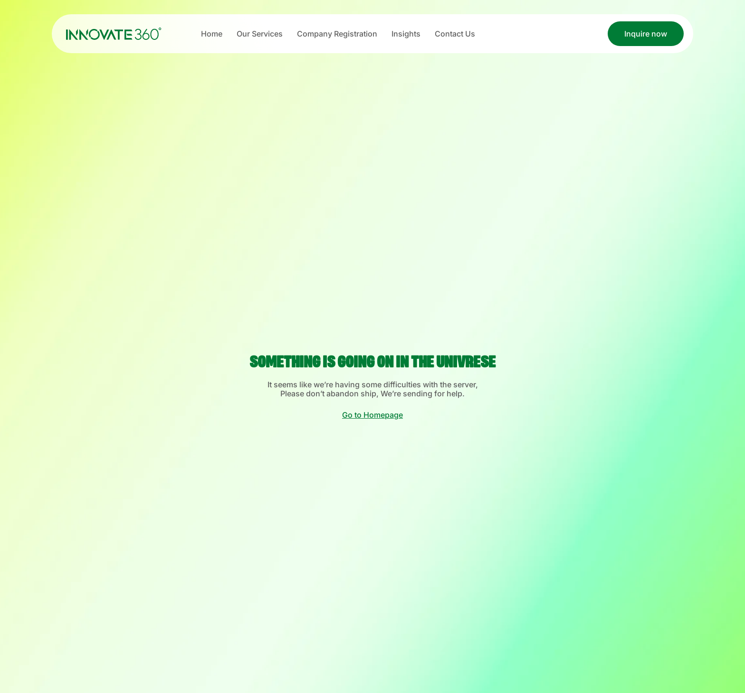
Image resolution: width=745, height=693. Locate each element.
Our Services (260, 33)
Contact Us (455, 33)
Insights (406, 33)
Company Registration (337, 33)
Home (211, 33)
